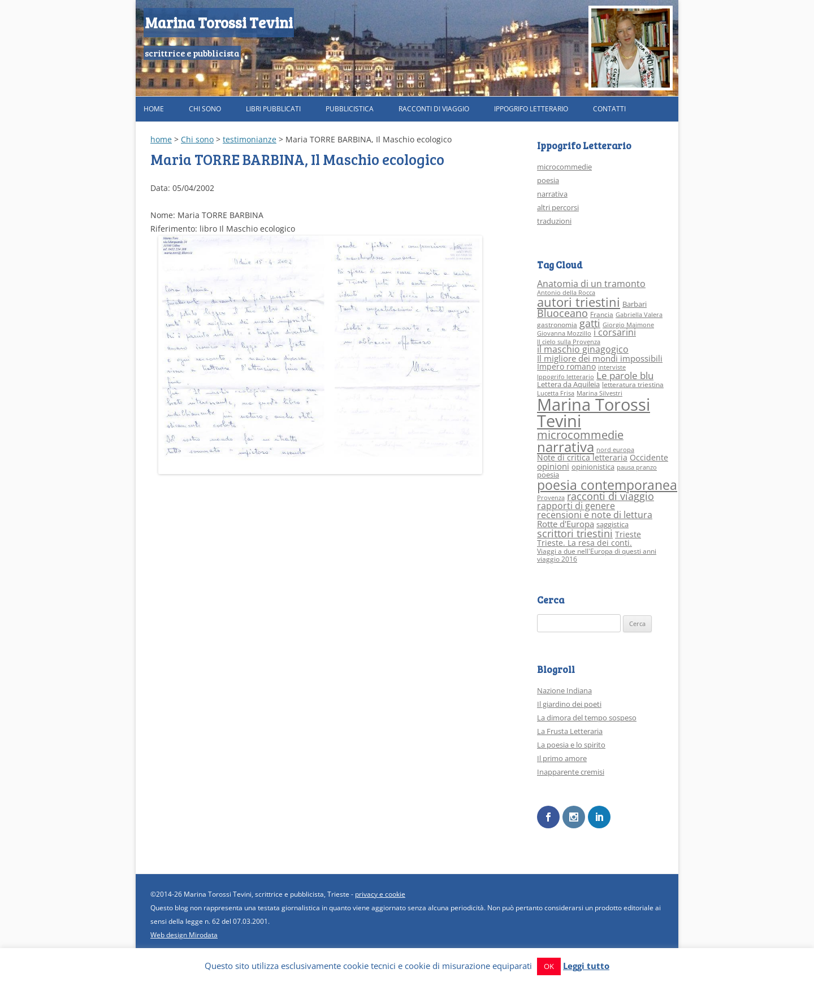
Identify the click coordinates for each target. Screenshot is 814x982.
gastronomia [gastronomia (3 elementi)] (557, 324)
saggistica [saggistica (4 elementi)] (612, 524)
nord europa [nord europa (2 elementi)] (615, 450)
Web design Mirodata (184, 934)
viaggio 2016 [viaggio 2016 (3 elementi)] (557, 559)
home (161, 139)
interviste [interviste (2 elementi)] (612, 367)
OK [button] (549, 966)
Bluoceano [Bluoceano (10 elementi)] (562, 313)
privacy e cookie (380, 893)
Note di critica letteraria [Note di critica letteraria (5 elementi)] (582, 457)
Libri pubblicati (273, 109)
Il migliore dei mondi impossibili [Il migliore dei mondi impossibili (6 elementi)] (600, 358)
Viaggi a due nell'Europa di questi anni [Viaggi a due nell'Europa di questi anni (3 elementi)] (596, 551)
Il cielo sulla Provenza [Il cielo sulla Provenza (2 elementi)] (568, 342)
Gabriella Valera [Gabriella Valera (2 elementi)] (639, 315)
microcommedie (564, 167)
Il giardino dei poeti (569, 704)
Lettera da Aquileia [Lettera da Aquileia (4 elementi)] (568, 384)
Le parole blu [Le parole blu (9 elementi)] (624, 375)
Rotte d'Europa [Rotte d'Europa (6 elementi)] (565, 523)
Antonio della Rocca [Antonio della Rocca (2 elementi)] (566, 293)
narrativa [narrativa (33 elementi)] (565, 447)
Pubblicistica (350, 109)
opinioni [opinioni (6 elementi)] (553, 466)
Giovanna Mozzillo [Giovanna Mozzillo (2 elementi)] (564, 333)
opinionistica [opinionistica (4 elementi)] (592, 467)
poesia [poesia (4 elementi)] (548, 475)
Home (154, 109)
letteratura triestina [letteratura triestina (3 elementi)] (633, 384)
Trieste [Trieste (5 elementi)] (628, 534)
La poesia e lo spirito (571, 745)
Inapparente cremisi (570, 772)
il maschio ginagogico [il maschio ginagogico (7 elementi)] (583, 349)
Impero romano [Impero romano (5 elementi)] (566, 366)
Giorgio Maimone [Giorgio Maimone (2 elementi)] (628, 325)
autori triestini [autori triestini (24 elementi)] (578, 302)
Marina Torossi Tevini (219, 22)
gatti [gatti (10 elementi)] (589, 323)
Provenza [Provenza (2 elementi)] (551, 498)
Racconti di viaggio (434, 109)
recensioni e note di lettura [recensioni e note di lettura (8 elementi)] (594, 514)
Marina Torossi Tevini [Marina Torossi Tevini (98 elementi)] (593, 412)
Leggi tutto (586, 965)
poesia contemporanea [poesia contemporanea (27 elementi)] (607, 485)
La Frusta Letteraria (570, 731)
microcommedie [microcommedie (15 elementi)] (580, 434)
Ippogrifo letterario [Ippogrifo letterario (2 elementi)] (565, 377)
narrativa (552, 194)
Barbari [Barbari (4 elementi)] (634, 304)
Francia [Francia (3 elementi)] (601, 314)
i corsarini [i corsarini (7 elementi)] (615, 332)
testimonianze (249, 139)
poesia (548, 180)
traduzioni (554, 221)
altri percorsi (558, 207)
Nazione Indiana (564, 690)
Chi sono (205, 109)
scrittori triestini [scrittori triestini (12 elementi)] (575, 533)
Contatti (609, 109)
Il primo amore (562, 758)
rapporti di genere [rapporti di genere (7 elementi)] (576, 505)
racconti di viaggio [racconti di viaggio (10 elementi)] (610, 496)
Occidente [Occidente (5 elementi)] (649, 457)
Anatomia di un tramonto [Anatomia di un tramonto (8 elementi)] (591, 283)
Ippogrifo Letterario (531, 109)
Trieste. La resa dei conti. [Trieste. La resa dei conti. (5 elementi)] (584, 542)
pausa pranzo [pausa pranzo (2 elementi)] (637, 467)
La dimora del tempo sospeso (587, 717)
